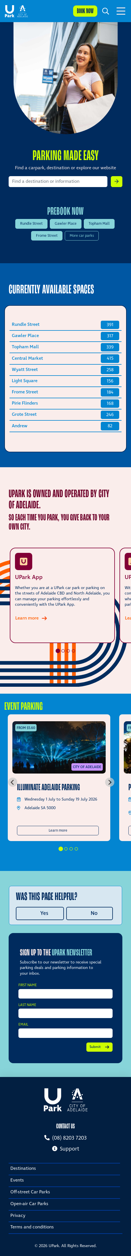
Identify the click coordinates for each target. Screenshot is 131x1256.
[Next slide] (109, 782)
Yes (44, 913)
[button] (105, 11)
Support (65, 1149)
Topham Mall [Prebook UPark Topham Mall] (99, 223)
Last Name (27, 1005)
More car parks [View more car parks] (82, 235)
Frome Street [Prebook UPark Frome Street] (47, 235)
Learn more (27, 618)
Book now (85, 11)
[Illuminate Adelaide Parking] (59, 747)
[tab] (58, 651)
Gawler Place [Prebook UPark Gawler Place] (66, 223)
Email (23, 1025)
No (94, 913)
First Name (27, 985)
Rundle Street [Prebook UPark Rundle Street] (31, 223)
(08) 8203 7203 (65, 1138)
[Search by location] (58, 181)
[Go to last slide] (12, 782)
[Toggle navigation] (121, 11)
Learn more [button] (74, 830)
